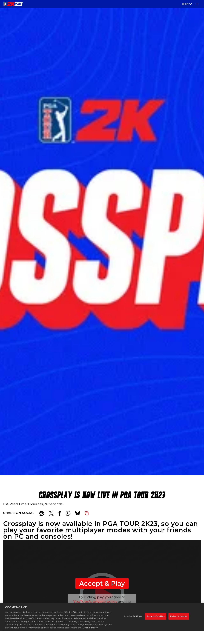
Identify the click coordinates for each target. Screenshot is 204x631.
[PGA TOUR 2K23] (13, 4)
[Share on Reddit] (41, 513)
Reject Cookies (178, 617)
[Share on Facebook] (59, 513)
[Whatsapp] (68, 513)
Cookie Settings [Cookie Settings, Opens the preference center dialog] (133, 617)
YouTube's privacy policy (95, 601)
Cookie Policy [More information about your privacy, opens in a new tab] (90, 628)
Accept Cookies (156, 617)
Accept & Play (102, 583)
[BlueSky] (77, 513)
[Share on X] (51, 513)
